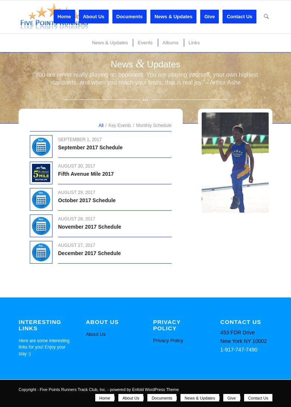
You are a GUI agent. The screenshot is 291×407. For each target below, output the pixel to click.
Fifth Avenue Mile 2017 (86, 174)
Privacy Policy (168, 340)
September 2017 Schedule (90, 147)
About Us (96, 334)
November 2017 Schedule (89, 227)
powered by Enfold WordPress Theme (144, 389)
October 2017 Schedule (87, 200)
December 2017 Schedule (89, 253)
